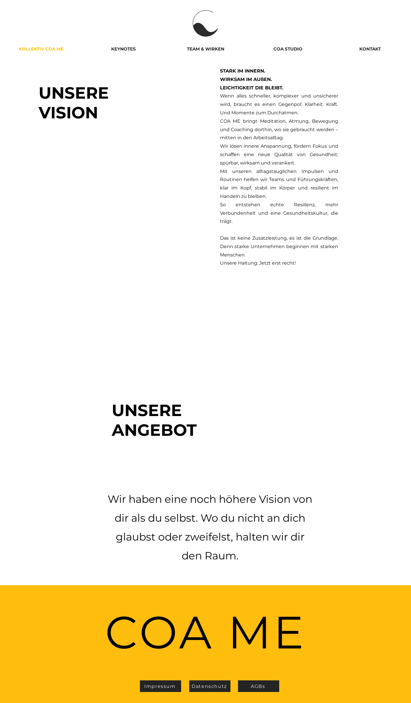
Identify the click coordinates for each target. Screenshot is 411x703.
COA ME (205, 632)
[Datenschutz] (209, 686)
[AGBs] (258, 686)
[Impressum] (160, 686)
